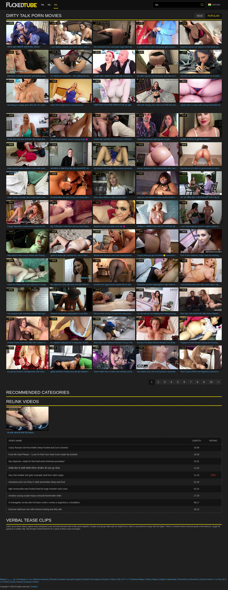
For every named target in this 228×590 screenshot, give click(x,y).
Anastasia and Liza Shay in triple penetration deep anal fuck (37, 482)
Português (21, 579)
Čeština (35, 582)
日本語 (6, 582)
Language (214, 4)
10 (211, 382)
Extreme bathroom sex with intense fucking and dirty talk (35, 509)
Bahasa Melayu (138, 579)
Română (53, 579)
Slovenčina (193, 579)
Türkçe (113, 579)
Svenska (61, 579)
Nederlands (171, 579)
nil (42, 5)
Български (95, 579)
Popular (213, 16)
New (199, 16)
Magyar (3, 579)
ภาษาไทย (217, 579)
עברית (29, 579)
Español (78, 579)
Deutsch (86, 579)
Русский (70, 579)
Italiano (155, 579)
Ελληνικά (27, 582)
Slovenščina (183, 579)
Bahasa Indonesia (41, 579)
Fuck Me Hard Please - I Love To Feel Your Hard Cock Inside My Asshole (43, 454)
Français (104, 579)
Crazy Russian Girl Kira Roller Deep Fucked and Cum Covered (38, 447)
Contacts (33, 587)
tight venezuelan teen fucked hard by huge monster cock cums (38, 489)
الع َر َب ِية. (12, 579)
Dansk (19, 582)
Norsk (209, 579)
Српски (203, 579)
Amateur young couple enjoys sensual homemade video (35, 495)
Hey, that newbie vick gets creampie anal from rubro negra (36, 475)
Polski (148, 579)
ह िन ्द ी (126, 579)
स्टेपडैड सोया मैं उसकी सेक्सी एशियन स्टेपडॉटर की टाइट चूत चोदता (34, 468)
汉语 (119, 579)
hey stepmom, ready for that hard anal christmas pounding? (37, 461)
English (163, 579)
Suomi (13, 582)
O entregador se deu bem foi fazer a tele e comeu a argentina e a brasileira (44, 502)
